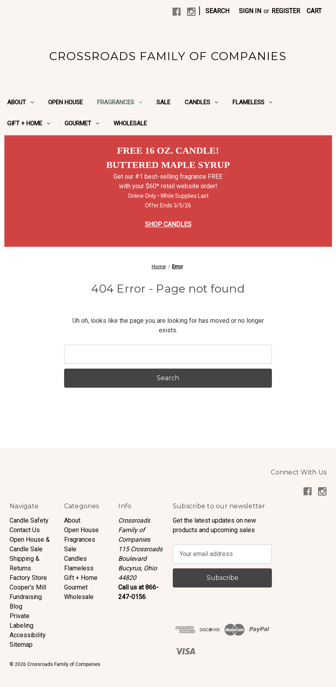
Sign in (250, 11)
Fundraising (26, 597)
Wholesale (130, 123)
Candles (201, 102)
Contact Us (25, 530)
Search (217, 11)
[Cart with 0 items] (314, 11)
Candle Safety (29, 520)
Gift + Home (28, 123)
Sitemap (21, 644)
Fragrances (119, 102)
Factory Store (28, 578)
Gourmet (81, 123)
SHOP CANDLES (168, 224)
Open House (65, 102)
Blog (16, 606)
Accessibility (28, 635)
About (20, 102)
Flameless (252, 102)
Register (286, 11)
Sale (163, 102)
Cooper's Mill (28, 587)
